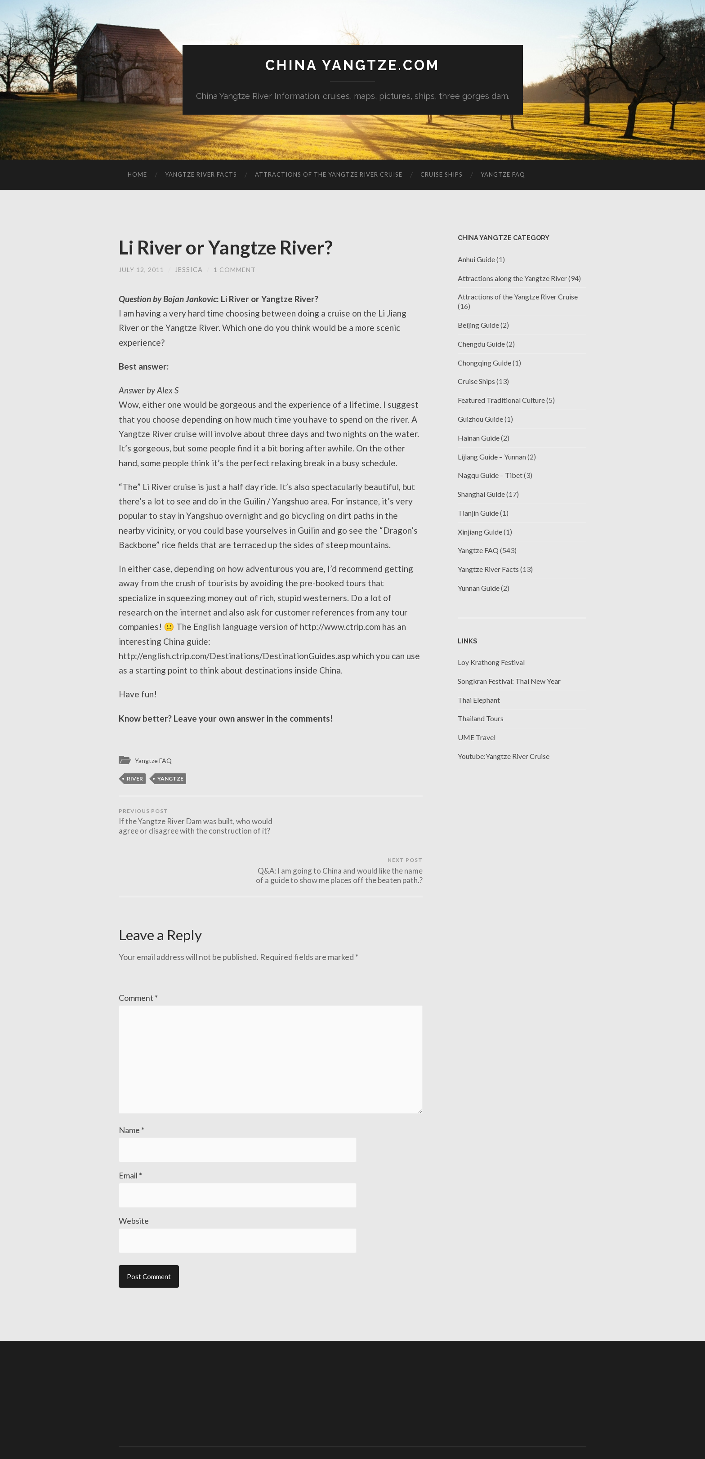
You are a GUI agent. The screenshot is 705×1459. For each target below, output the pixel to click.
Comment (138, 959)
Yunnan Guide (479, 588)
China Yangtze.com (352, 65)
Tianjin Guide (478, 513)
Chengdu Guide (481, 343)
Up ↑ (580, 1427)
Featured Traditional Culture (501, 400)
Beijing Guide (478, 325)
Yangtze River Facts (201, 174)
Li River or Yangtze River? (233, 247)
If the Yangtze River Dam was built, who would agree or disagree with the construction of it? (193, 827)
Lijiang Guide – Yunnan (492, 456)
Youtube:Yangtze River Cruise (503, 756)
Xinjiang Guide (480, 531)
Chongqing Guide (484, 362)
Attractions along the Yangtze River (512, 278)
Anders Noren (542, 1427)
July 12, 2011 (141, 270)
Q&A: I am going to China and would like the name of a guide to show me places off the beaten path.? (348, 827)
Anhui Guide (476, 259)
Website (134, 1186)
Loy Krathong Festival (491, 662)
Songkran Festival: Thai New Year (509, 681)
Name (131, 1095)
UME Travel (476, 737)
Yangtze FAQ (503, 174)
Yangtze (170, 779)
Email (130, 1141)
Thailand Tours (481, 718)
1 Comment (234, 270)
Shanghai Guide (481, 494)
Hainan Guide (479, 437)
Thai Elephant (479, 700)
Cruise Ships (441, 174)
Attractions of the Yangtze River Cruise (328, 174)
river (135, 779)
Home (137, 174)
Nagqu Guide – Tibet (490, 475)
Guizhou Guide (480, 419)
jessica (188, 270)
